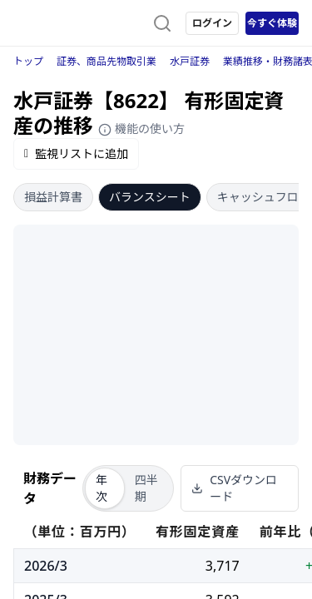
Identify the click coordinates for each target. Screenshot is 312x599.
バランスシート (150, 197)
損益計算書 (53, 197)
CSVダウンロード (234, 488)
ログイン (212, 23)
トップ (28, 61)
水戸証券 (190, 61)
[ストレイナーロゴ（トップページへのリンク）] (80, 23)
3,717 (223, 566)
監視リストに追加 (76, 153)
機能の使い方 (141, 128)
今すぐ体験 (272, 23)
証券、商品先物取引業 (106, 61)
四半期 (146, 488)
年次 (101, 488)
